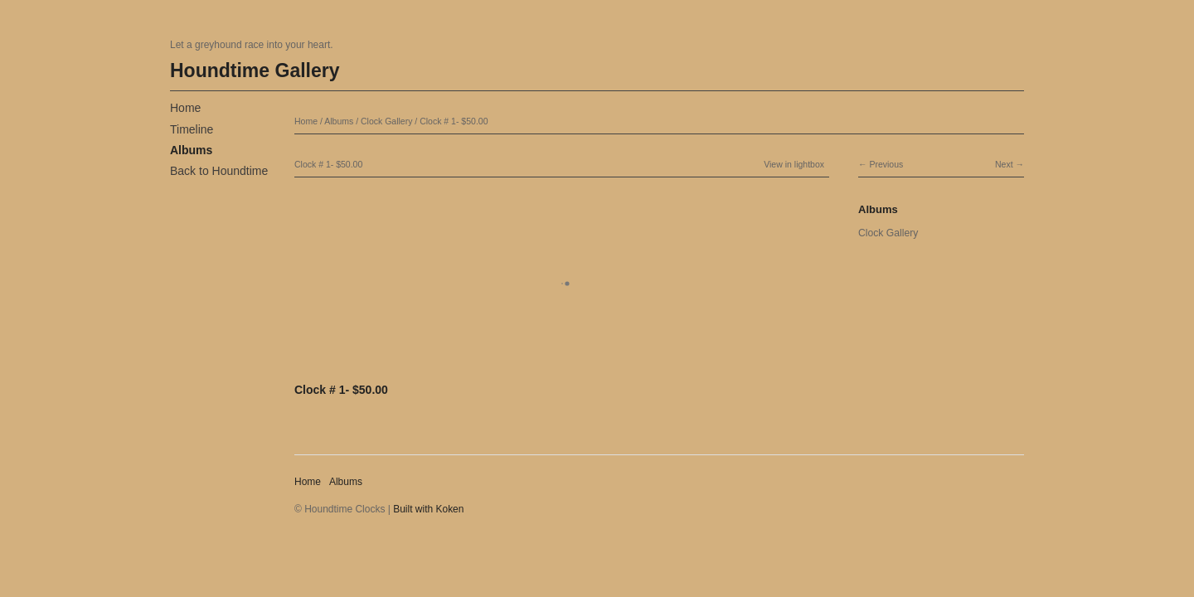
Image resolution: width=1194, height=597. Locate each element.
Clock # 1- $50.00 (454, 121)
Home (185, 107)
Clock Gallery (386, 121)
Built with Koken (428, 509)
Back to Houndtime (219, 170)
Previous (886, 164)
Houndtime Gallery (254, 70)
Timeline (191, 129)
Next (1004, 164)
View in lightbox (794, 164)
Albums (191, 150)
